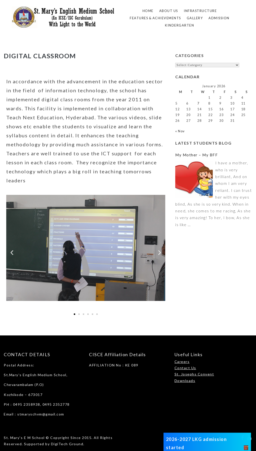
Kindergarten (179, 25)
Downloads (185, 380)
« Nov (180, 131)
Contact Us (185, 368)
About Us (168, 11)
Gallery (195, 18)
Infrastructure (200, 11)
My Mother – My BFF (196, 155)
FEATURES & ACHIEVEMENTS (155, 18)
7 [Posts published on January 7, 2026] (198, 103)
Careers (182, 361)
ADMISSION (219, 18)
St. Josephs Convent (194, 374)
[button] (12, 253)
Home (148, 11)
